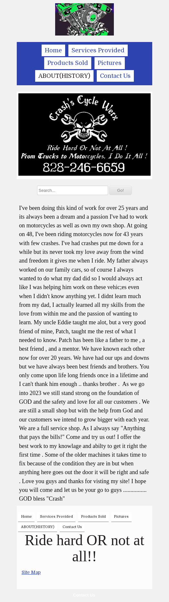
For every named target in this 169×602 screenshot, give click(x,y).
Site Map (31, 572)
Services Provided (98, 50)
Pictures (110, 63)
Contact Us (84, 595)
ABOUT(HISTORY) (64, 76)
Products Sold (67, 63)
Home (53, 50)
